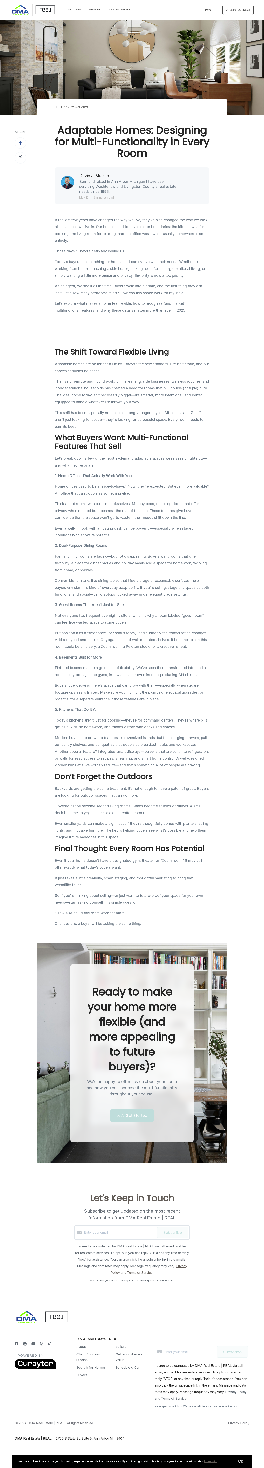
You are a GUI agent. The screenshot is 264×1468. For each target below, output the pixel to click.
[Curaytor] (35, 1368)
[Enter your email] (119, 1232)
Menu (206, 10)
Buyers (94, 9)
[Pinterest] (25, 1344)
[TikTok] (49, 1344)
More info (210, 1461)
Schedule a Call (128, 1367)
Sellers (74, 9)
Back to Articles (74, 107)
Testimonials (120, 9)
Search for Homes (91, 1367)
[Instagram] (41, 1344)
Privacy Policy (238, 1423)
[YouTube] (33, 1344)
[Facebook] (16, 1344)
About (81, 1346)
